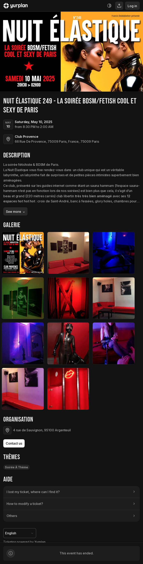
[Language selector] (19, 533)
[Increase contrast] (109, 6)
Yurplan (40, 542)
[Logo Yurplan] (15, 6)
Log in (132, 6)
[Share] (119, 6)
